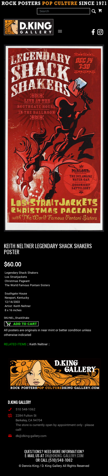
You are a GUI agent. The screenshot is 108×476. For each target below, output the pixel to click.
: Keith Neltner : (38, 344)
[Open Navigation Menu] (60, 31)
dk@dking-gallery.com (27, 436)
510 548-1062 (21, 409)
